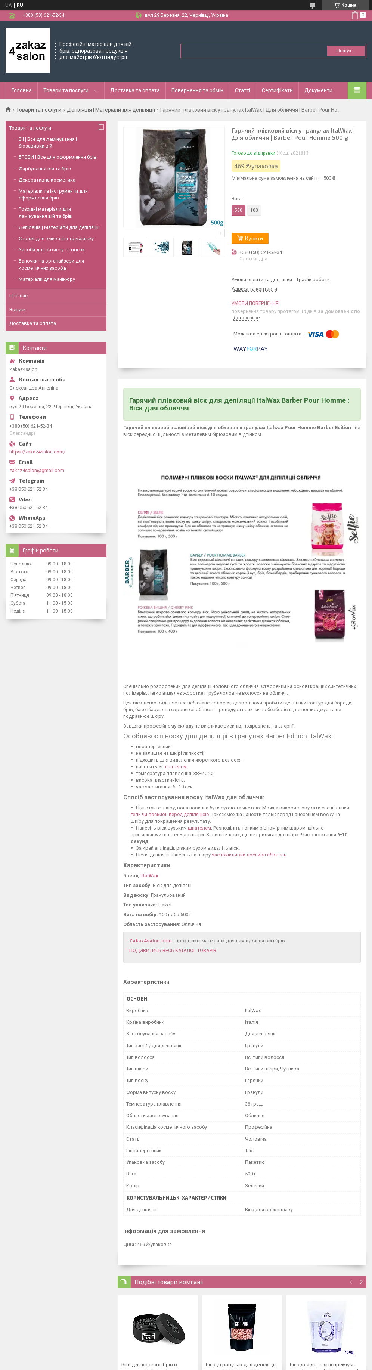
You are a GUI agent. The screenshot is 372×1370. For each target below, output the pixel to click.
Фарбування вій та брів (45, 168)
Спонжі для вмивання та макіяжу (56, 238)
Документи (318, 90)
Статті (242, 90)
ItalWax (149, 875)
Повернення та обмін (197, 90)
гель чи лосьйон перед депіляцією (170, 814)
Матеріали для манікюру (47, 279)
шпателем (175, 766)
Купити (254, 238)
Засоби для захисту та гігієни (52, 249)
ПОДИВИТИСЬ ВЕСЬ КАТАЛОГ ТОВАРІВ (172, 950)
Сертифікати (277, 90)
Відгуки (17, 309)
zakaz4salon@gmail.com (36, 470)
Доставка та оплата (135, 90)
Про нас (18, 295)
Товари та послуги (66, 90)
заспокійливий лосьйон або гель (249, 855)
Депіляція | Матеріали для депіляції (111, 110)
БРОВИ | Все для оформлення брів (58, 157)
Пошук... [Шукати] (345, 50)
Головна (22, 90)
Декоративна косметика (47, 180)
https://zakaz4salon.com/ (37, 452)
